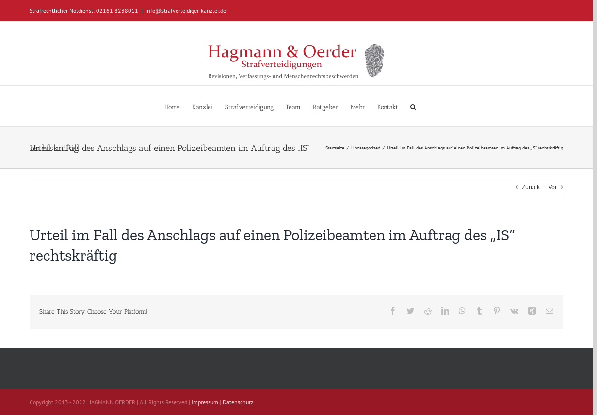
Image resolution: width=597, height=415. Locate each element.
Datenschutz (238, 402)
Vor (553, 187)
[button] (413, 106)
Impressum (205, 402)
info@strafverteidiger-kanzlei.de (185, 10)
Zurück (531, 187)
